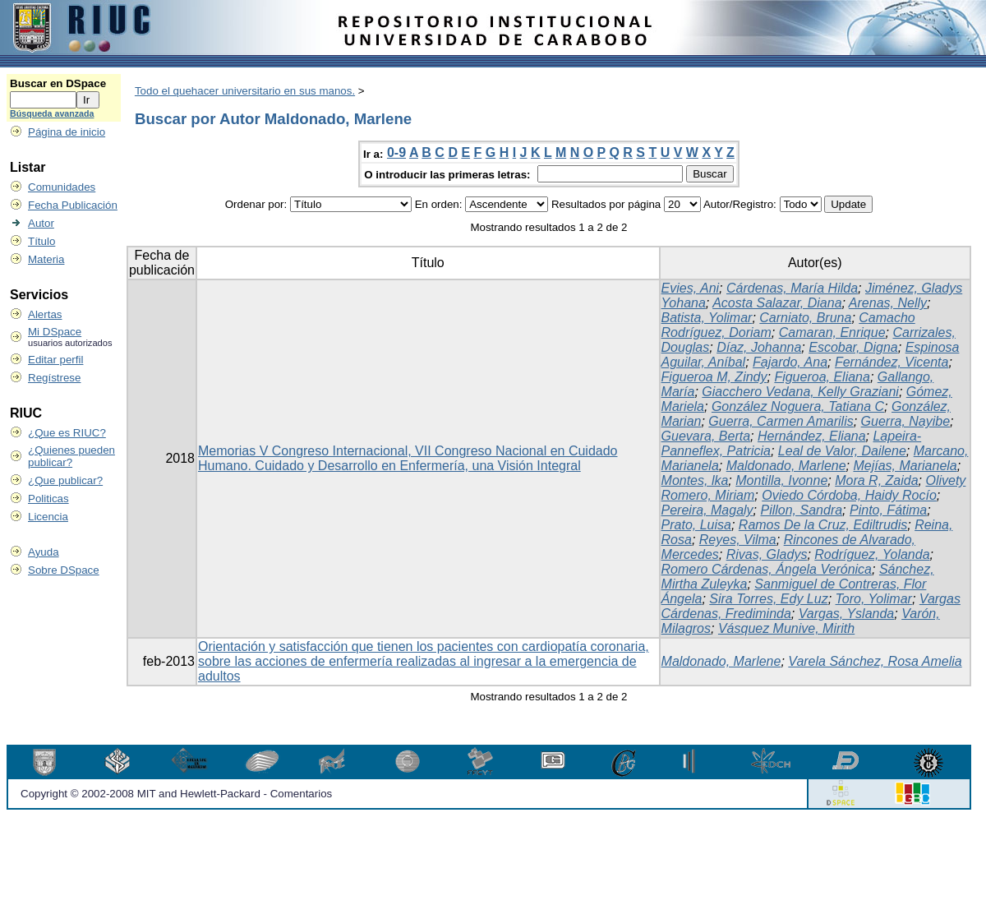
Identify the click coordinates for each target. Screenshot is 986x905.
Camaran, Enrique (832, 332)
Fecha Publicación (72, 205)
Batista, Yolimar (707, 318)
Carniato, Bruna (805, 318)
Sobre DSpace (63, 570)
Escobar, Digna (853, 347)
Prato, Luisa (696, 525)
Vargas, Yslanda (847, 614)
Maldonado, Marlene (786, 466)
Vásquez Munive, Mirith (786, 628)
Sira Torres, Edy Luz (768, 599)
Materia (46, 259)
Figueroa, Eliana (822, 377)
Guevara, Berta (706, 436)
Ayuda (43, 552)
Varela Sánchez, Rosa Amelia (874, 661)
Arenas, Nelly (888, 303)
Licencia (48, 516)
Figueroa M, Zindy (714, 377)
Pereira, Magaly (707, 510)
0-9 (396, 152)
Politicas (48, 498)
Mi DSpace (54, 332)
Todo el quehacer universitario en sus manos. (245, 91)
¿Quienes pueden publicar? (71, 456)
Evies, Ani (690, 288)
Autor (41, 223)
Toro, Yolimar (874, 599)
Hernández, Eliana (812, 436)
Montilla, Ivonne (781, 480)
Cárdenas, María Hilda (792, 288)
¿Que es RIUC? (67, 433)
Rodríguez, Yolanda (871, 554)
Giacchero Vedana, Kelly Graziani (800, 392)
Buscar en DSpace (58, 83)
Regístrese (54, 378)
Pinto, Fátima (888, 510)
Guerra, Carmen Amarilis (780, 421)
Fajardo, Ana (790, 362)
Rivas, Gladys (767, 554)
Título (41, 241)
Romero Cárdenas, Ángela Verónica (766, 569)
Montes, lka (695, 480)
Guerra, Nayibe (906, 421)
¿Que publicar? (65, 480)
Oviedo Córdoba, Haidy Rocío (849, 495)
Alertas (45, 314)
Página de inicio (66, 132)
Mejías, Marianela (904, 466)
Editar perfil (55, 359)
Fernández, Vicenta (891, 362)
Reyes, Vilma (737, 540)
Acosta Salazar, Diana (776, 303)
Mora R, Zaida (876, 480)
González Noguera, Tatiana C (798, 406)
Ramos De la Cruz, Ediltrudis (823, 525)
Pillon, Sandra (801, 510)
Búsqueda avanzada (52, 113)
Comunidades (61, 187)
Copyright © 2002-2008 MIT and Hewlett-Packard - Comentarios (176, 793)
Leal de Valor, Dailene (842, 451)
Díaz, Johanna (758, 347)
